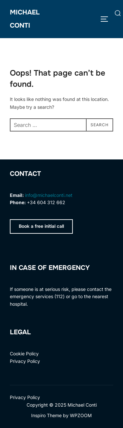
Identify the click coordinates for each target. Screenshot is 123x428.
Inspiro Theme (46, 415)
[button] (41, 226)
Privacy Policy (25, 361)
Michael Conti (25, 19)
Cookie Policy (24, 353)
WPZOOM (81, 415)
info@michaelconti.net (48, 195)
